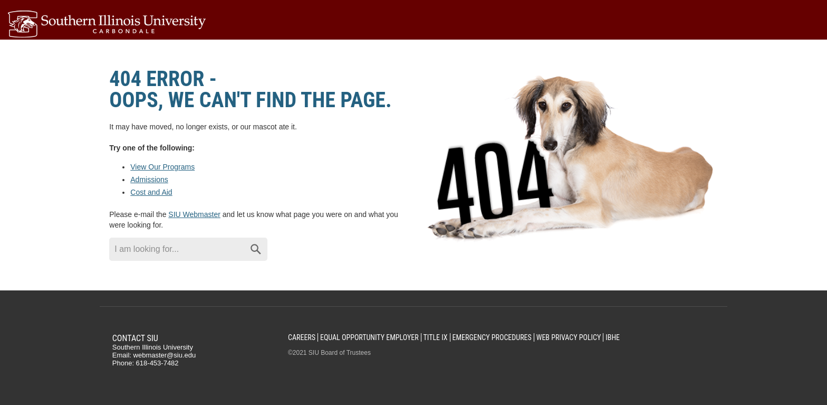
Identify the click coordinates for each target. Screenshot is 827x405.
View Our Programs (162, 167)
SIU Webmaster (194, 214)
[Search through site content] (176, 249)
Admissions (149, 179)
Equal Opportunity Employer (369, 337)
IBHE (612, 337)
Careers (301, 337)
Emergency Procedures (491, 337)
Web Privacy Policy (568, 337)
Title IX (436, 337)
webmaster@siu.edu (164, 355)
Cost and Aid (151, 192)
